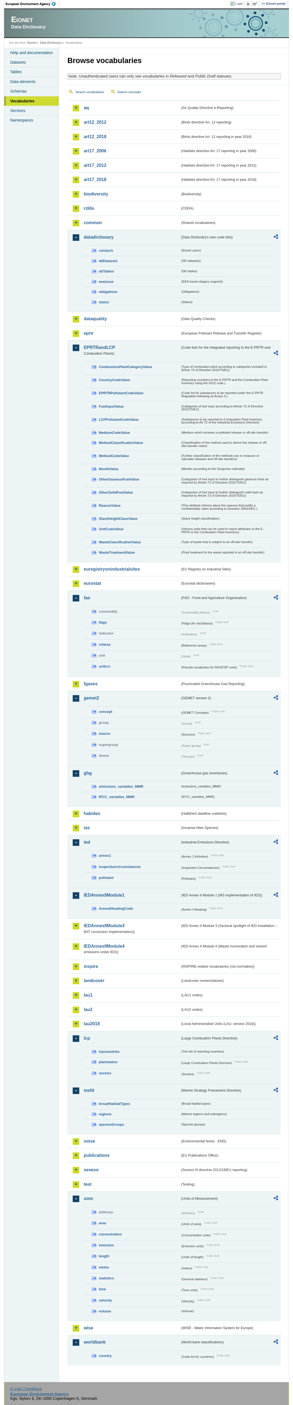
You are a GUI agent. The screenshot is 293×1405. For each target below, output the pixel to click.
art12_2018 (95, 136)
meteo (104, 1267)
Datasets (18, 62)
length (104, 1256)
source (104, 733)
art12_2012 (95, 122)
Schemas (18, 91)
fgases (91, 683)
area (102, 1223)
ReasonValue (110, 505)
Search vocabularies (89, 92)
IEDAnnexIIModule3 (104, 925)
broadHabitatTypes (114, 1104)
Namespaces (21, 120)
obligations (108, 292)
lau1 (88, 995)
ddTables (106, 271)
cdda (89, 208)
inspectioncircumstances (120, 867)
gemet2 (91, 698)
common (93, 222)
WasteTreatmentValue (117, 552)
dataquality (95, 318)
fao (87, 597)
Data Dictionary (51, 42)
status (104, 302)
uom (88, 1198)
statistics (106, 1278)
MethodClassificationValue (121, 443)
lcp (87, 1038)
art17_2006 (95, 151)
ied (87, 842)
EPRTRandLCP (99, 347)
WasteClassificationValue (120, 542)
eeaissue (106, 282)
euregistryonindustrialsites (112, 569)
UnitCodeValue (111, 529)
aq (86, 107)
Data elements (23, 81)
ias (87, 827)
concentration (110, 1234)
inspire (91, 966)
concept (105, 712)
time (102, 1289)
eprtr (88, 333)
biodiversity (96, 194)
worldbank (95, 1342)
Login (239, 3)
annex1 (105, 855)
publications (96, 1155)
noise (89, 1141)
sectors (105, 1073)
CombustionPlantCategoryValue (125, 367)
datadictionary (98, 237)
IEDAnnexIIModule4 (104, 946)
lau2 (88, 1009)
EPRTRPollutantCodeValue (121, 393)
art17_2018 (95, 179)
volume (105, 1311)
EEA (32, 4)
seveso (91, 1169)
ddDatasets (108, 261)
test (87, 1184)
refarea (104, 644)
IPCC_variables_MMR (116, 797)
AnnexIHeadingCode (116, 908)
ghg (88, 773)
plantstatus (108, 1062)
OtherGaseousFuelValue (119, 479)
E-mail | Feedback (26, 1389)
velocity (105, 1300)
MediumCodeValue (114, 433)
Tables (16, 72)
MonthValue (108, 469)
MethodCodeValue (114, 456)
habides (92, 813)
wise (88, 1328)
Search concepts (129, 92)
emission (106, 1245)
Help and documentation (31, 53)
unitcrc (104, 666)
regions (105, 1114)
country (105, 1356)
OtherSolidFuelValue (116, 492)
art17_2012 (95, 165)
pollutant (106, 878)
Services (17, 110)
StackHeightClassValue (118, 519)
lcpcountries (109, 1052)
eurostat (92, 583)
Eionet (31, 42)
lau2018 (92, 1023)
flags (103, 622)
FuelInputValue (111, 406)
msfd (89, 1090)
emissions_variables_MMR (121, 786)
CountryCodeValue (114, 380)
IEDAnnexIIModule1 (104, 895)
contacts (106, 250)
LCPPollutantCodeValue (119, 419)
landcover (94, 980)
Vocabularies (22, 101)
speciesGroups (111, 1124)
